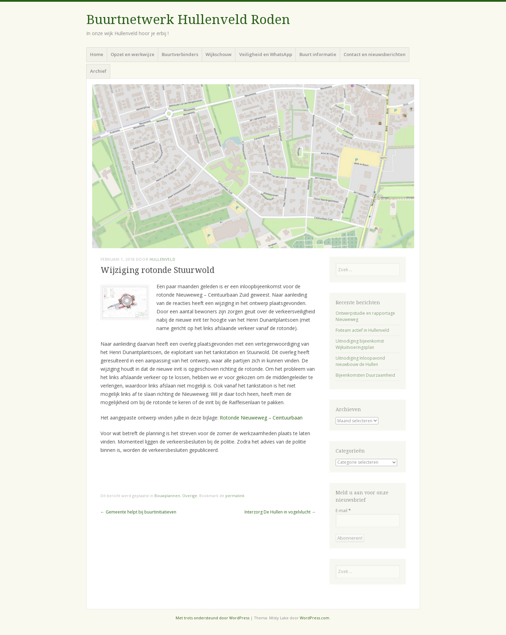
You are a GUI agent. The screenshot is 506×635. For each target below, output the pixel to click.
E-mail (343, 511)
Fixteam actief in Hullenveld (362, 330)
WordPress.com (314, 617)
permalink (235, 495)
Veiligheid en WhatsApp (265, 54)
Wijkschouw (219, 54)
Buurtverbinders (180, 54)
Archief (98, 71)
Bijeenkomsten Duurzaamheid (365, 375)
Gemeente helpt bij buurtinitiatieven (138, 512)
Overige (189, 495)
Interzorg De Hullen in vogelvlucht (280, 512)
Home (96, 54)
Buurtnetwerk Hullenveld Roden (188, 19)
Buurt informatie (317, 54)
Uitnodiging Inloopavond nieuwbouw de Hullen (360, 361)
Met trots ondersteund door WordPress (212, 617)
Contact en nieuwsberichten (374, 54)
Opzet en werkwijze (132, 54)
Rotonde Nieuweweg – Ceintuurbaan (261, 417)
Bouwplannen (167, 495)
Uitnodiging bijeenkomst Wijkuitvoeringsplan (360, 344)
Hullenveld (163, 259)
